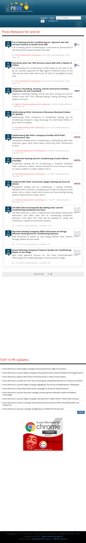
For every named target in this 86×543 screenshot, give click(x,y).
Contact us (52, 21)
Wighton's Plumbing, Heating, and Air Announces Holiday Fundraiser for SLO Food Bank (40, 89)
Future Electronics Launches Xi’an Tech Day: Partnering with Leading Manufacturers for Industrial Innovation (43, 381)
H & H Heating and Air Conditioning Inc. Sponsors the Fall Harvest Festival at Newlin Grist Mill (40, 43)
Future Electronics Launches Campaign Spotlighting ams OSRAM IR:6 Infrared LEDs (33, 409)
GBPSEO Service (60, 539)
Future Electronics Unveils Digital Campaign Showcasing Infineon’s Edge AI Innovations (34, 369)
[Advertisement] (43, 315)
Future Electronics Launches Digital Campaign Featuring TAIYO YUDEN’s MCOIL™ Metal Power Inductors (41, 399)
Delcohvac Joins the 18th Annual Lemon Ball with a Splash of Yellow (42, 64)
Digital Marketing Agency (52, 536)
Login (51, 18)
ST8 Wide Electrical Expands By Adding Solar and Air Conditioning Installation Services (37, 208)
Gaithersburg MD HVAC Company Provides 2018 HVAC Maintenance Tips (38, 136)
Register (44, 18)
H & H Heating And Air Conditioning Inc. (28, 55)
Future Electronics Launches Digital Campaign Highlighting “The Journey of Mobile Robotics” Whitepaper (41, 385)
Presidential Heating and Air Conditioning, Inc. (30, 127)
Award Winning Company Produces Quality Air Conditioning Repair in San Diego (41, 251)
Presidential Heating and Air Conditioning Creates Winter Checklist (40, 159)
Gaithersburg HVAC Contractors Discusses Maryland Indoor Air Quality (41, 113)
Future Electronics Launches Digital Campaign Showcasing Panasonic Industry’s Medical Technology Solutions (43, 373)
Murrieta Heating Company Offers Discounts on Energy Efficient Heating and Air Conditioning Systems (39, 232)
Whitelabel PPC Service (41, 539)
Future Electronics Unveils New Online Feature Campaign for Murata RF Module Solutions (36, 389)
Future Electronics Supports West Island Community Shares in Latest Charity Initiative (34, 377)
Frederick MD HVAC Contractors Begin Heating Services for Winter (41, 182)
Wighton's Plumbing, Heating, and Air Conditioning (32, 104)
